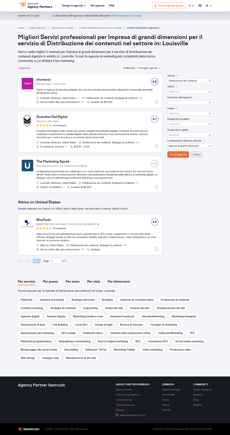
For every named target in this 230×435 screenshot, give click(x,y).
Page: (46, 261)
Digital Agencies (37, 27)
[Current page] (55, 261)
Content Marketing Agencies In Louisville (100, 27)
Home (21, 27)
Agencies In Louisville (62, 27)
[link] (97, 6)
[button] (191, 6)
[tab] (26, 282)
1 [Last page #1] (65, 261)
